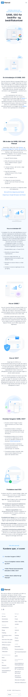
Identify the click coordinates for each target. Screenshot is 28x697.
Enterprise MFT (5, 668)
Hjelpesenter (5, 621)
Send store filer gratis (7, 639)
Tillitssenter (5, 651)
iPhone (16, 638)
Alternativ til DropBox (20, 680)
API (15, 632)
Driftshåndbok (5, 627)
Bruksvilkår (17, 646)
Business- (21, 147)
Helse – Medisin (18, 621)
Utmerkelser (5, 619)
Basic (3, 657)
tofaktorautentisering (15, 441)
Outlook (17, 640)
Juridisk (17, 624)
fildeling (24, 106)
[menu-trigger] (26, 2)
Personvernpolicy (19, 649)
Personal (4, 660)
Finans (16, 619)
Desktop (17, 635)
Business (4, 665)
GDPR (16, 656)
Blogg (3, 630)
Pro (3, 662)
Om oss (4, 616)
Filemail (23, 98)
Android (17, 630)
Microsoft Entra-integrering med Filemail (14, 192)
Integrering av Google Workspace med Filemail (14, 195)
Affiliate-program (6, 644)
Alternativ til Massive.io (20, 682)
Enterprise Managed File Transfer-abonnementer (14, 149)
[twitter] (1, 609)
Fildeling (4, 632)
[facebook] (3, 609)
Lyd (16, 616)
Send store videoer (6, 642)
